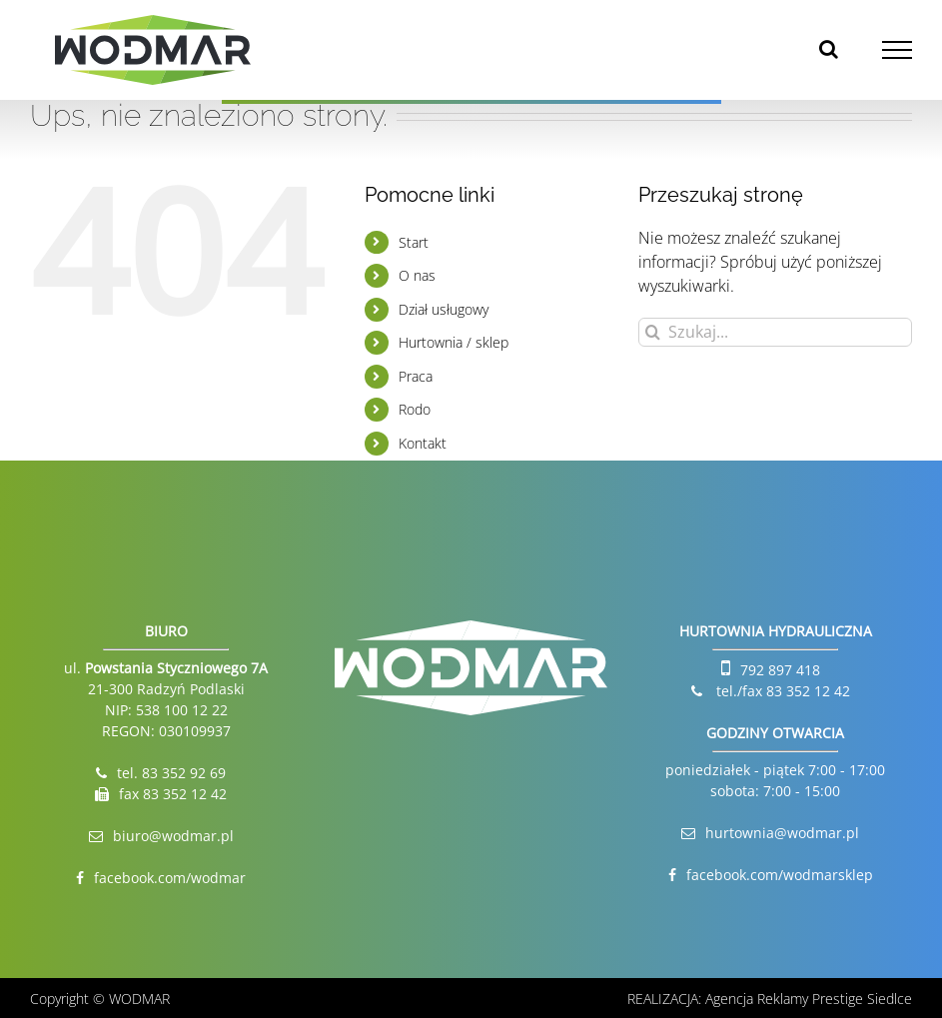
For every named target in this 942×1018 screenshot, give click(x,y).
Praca (416, 376)
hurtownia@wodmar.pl (782, 832)
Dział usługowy (443, 309)
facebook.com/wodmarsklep (779, 874)
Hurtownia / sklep (453, 342)
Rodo (415, 409)
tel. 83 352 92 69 (171, 772)
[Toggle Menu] (897, 50)
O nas (417, 275)
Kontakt (423, 443)
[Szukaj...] (775, 332)
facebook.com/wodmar (170, 877)
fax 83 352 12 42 (173, 793)
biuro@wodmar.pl (173, 835)
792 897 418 (780, 669)
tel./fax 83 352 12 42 (781, 690)
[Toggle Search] (828, 49)
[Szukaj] (652, 332)
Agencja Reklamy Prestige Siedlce (808, 998)
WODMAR (139, 998)
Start (414, 242)
